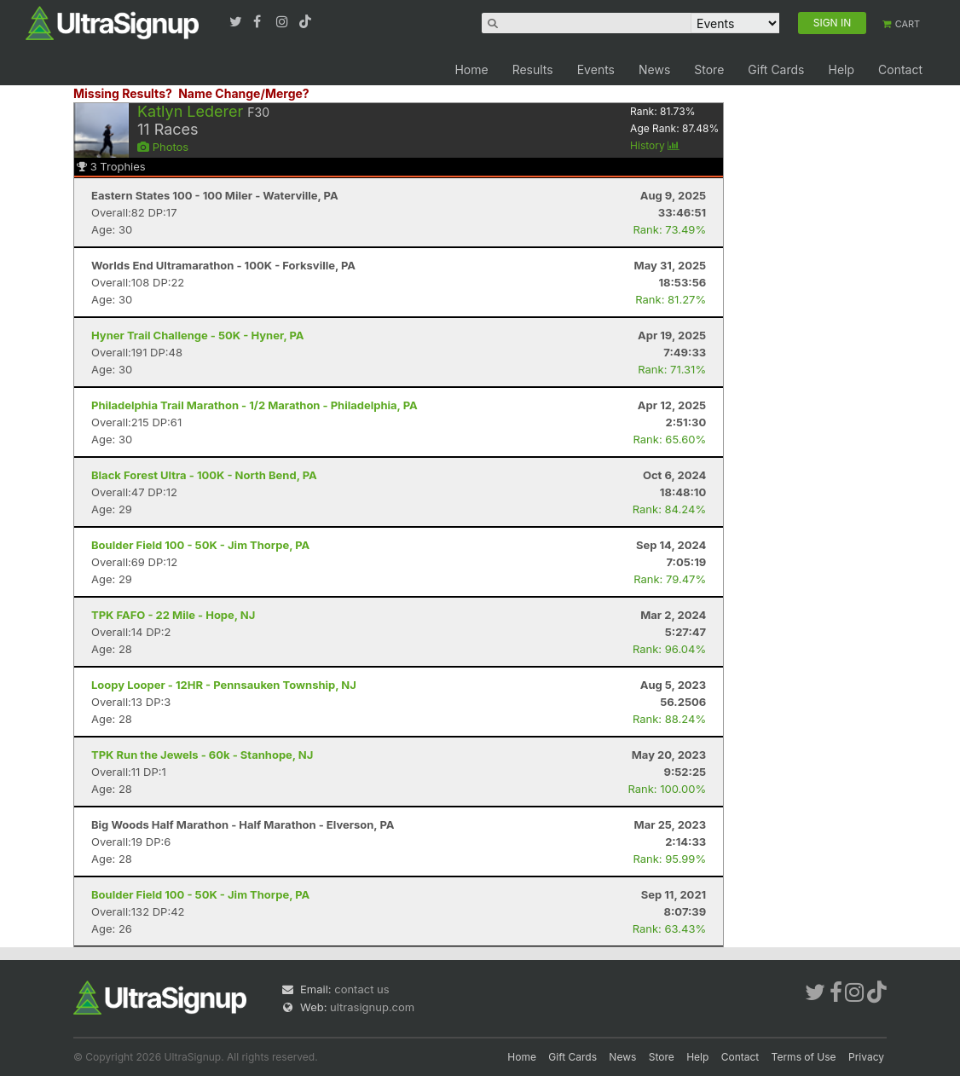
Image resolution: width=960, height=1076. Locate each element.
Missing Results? (122, 93)
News (654, 69)
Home (471, 69)
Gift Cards (776, 69)
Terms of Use (804, 1056)
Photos (162, 146)
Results (532, 69)
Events (596, 69)
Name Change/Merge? (243, 93)
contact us (361, 989)
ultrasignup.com (372, 1007)
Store (709, 69)
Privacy (866, 1056)
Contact (900, 69)
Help (841, 69)
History (655, 145)
